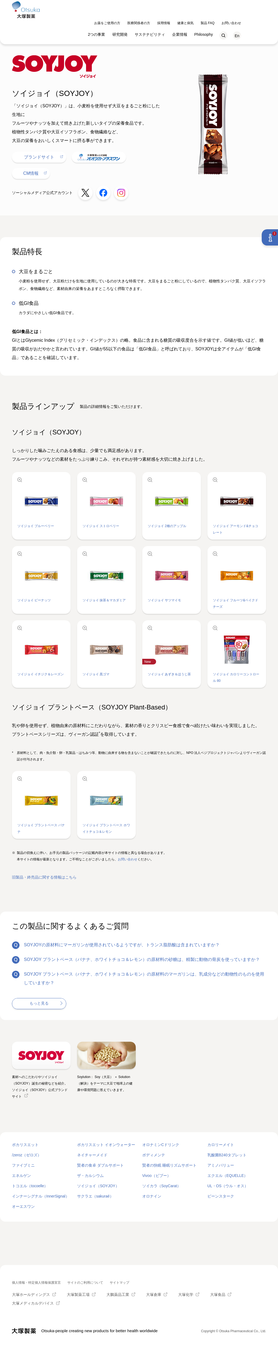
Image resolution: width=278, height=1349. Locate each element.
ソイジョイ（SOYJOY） (98, 1186)
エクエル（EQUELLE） (227, 1175)
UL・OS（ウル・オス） (227, 1186)
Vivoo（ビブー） (156, 1175)
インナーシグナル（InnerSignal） (40, 1196)
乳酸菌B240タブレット (227, 1155)
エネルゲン (21, 1175)
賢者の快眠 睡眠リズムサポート (169, 1165)
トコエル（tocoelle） (30, 1186)
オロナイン (151, 1196)
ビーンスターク (220, 1196)
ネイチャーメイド (92, 1155)
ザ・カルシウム (90, 1175)
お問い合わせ (127, 859)
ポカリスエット (25, 1145)
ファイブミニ (23, 1165)
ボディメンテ (153, 1155)
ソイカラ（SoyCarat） (161, 1186)
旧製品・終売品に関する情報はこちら (44, 877)
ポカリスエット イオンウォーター (106, 1145)
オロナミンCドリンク (160, 1145)
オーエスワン (23, 1206)
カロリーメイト (220, 1145)
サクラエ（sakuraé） (95, 1196)
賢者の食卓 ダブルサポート (100, 1165)
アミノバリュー (220, 1165)
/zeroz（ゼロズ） (26, 1155)
